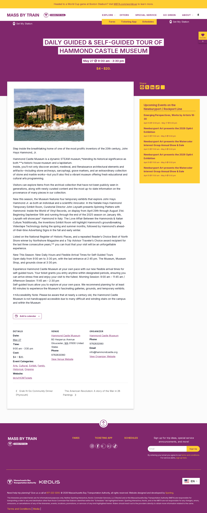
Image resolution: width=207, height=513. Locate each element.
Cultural (23, 365)
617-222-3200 (53, 493)
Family (41, 365)
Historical (18, 369)
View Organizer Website (102, 356)
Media (36, 508)
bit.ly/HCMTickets (22, 377)
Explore (107, 15)
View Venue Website (62, 359)
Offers (124, 15)
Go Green (169, 15)
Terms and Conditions (19, 508)
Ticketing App (129, 21)
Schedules (148, 21)
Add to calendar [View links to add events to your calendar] (28, 316)
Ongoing (29, 369)
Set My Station (181, 21)
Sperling (169, 493)
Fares (112, 21)
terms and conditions (190, 455)
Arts (15, 365)
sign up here (181, 458)
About (186, 15)
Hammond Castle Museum (65, 335)
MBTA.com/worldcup (125, 4)
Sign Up (193, 449)
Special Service (146, 15)
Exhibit (32, 365)
